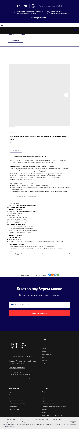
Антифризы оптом (14, 409)
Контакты (44, 357)
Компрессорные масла (48, 404)
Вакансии (44, 360)
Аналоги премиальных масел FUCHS (52, 415)
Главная (12, 35)
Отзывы (44, 351)
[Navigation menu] (2, 25)
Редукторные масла (47, 401)
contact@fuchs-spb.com (17, 368)
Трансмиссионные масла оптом (18, 398)
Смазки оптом (13, 406)
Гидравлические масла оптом (17, 392)
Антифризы (45, 409)
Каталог (22, 35)
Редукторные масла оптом (16, 401)
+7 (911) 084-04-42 (56, 11)
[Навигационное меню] (75, 30)
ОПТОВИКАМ (14, 388)
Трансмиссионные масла (49, 395)
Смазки (44, 412)
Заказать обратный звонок (59, 13)
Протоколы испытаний (48, 346)
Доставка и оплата (47, 354)
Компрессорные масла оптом (17, 404)
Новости (44, 349)
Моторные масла (46, 392)
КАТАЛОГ (45, 388)
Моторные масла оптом (15, 395)
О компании (45, 343)
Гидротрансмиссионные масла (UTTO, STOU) (54, 406)
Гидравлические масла (48, 398)
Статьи (43, 363)
